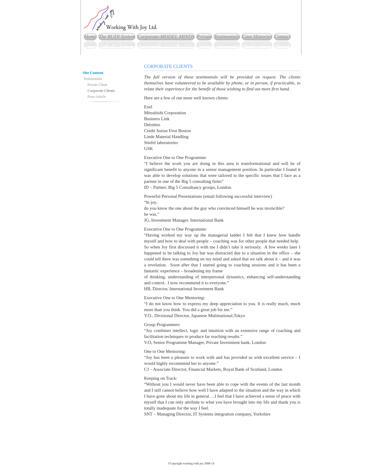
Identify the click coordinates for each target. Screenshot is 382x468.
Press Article (96, 97)
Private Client (97, 85)
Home (90, 36)
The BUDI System (117, 36)
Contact (282, 36)
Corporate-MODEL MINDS (165, 36)
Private (204, 36)
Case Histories (257, 36)
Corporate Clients (101, 91)
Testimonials (226, 36)
